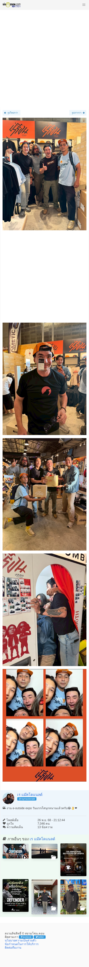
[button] (84, 5)
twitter (40, 937)
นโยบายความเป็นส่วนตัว (20, 940)
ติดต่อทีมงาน (13, 947)
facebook (26, 937)
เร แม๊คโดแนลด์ (30, 795)
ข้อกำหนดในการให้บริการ (22, 944)
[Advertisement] (44, 57)
